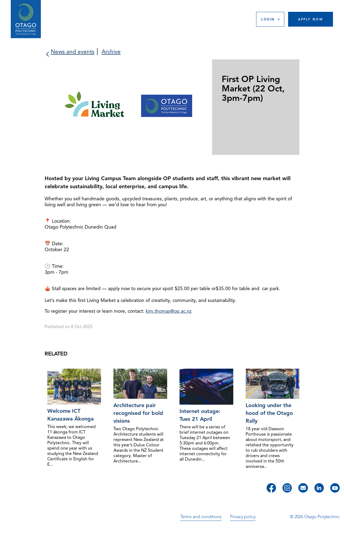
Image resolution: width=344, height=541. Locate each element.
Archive (111, 51)
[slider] (172, 107)
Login (268, 19)
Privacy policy (243, 516)
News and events (72, 51)
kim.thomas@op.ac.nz (169, 311)
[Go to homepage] (26, 19)
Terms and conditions (200, 516)
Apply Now (310, 19)
